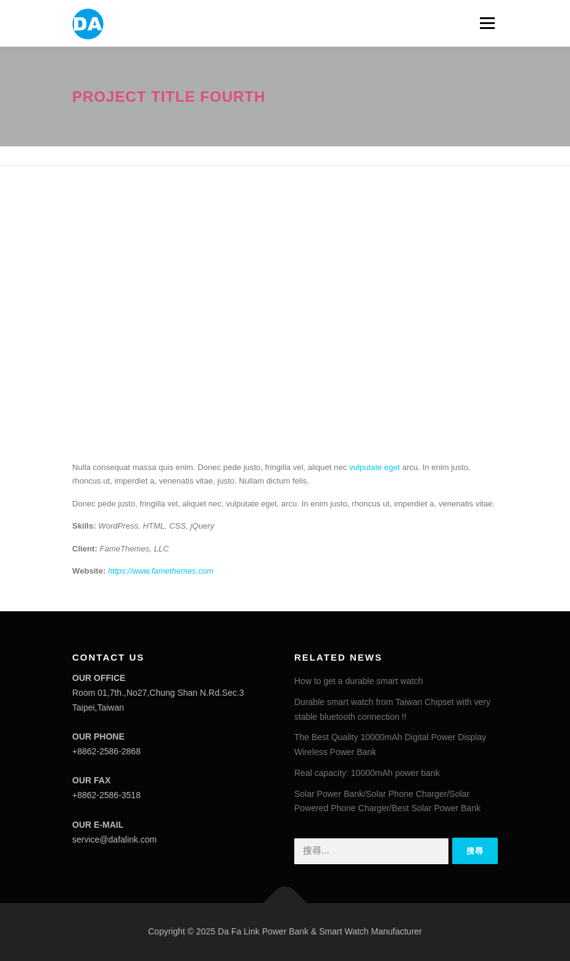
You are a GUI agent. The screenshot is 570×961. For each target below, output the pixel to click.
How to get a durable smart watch (358, 681)
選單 (485, 23)
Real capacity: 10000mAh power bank (367, 773)
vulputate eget (374, 467)
